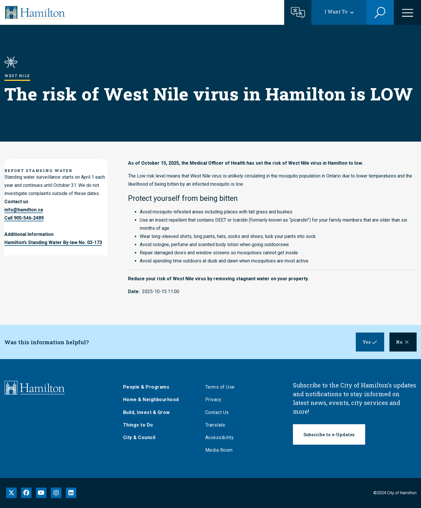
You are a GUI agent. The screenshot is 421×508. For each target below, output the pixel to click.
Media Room (221, 450)
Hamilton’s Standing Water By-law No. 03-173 (53, 242)
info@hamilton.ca (23, 210)
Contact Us (220, 412)
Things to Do (141, 425)
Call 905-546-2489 (24, 218)
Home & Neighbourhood (154, 399)
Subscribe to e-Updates (329, 434)
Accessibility (222, 437)
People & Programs (149, 387)
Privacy (216, 399)
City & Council (142, 437)
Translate (218, 425)
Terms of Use (222, 387)
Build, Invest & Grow (149, 412)
